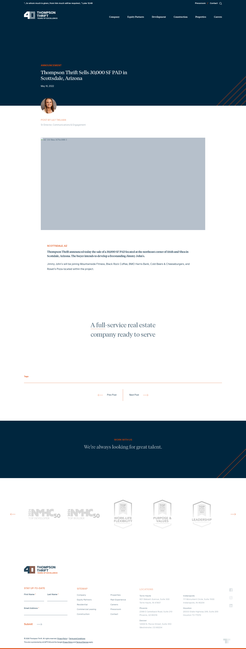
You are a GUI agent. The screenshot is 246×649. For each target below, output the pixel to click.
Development (159, 16)
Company (114, 16)
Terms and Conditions (77, 638)
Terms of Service (82, 642)
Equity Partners (135, 16)
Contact (214, 3)
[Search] (220, 3)
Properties (200, 16)
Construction (180, 16)
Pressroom (200, 3)
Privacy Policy (62, 638)
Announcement (51, 65)
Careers (218, 16)
